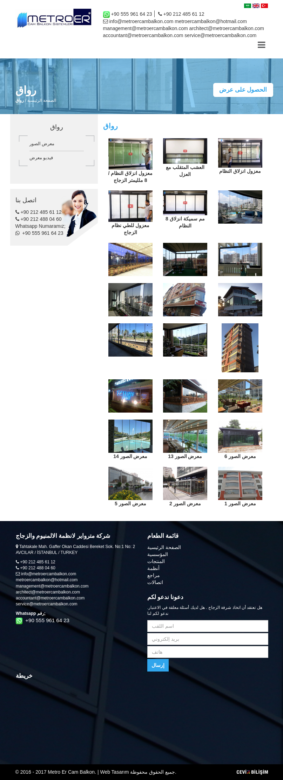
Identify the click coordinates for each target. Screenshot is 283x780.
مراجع (153, 575)
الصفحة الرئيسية (41, 100)
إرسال (157, 665)
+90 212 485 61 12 (181, 14)
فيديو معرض (41, 157)
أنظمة (153, 568)
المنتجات (156, 561)
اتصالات (155, 582)
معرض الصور (42, 143)
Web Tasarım (114, 772)
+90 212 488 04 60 (38, 219)
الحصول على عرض (243, 89)
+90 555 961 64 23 (127, 14)
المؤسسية (157, 554)
